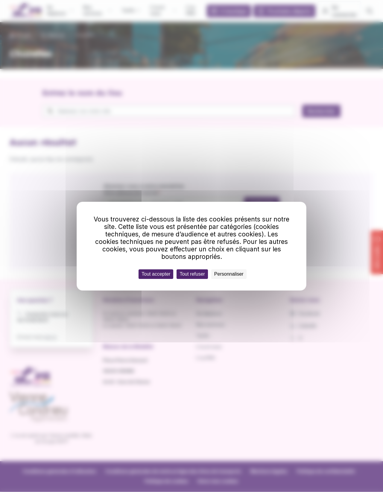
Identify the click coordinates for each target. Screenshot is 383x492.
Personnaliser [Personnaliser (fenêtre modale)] (229, 274)
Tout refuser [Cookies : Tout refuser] (192, 274)
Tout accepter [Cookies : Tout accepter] (156, 274)
